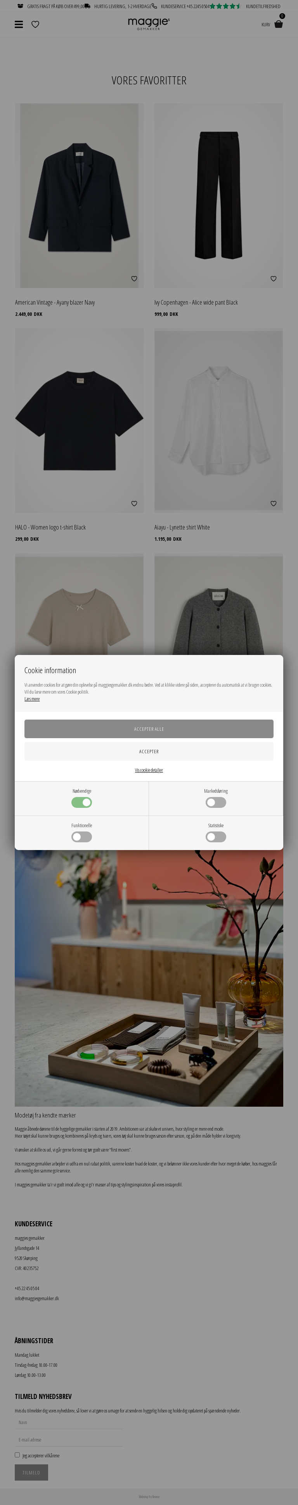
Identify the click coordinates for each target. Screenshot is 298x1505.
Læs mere (32, 698)
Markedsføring (216, 797)
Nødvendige (81, 797)
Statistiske (216, 832)
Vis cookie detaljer (149, 769)
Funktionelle (81, 832)
